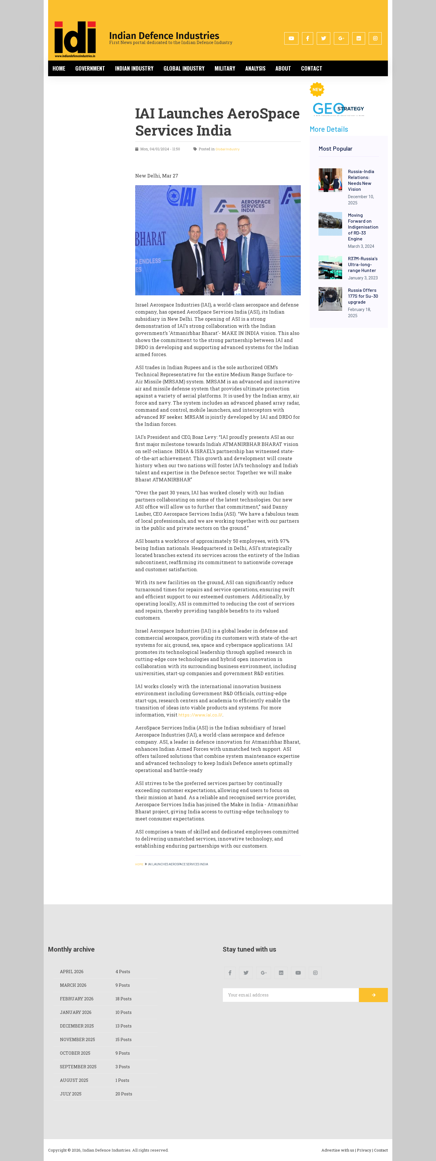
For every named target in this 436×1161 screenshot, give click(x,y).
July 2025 (70, 1094)
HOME (139, 864)
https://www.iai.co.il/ (200, 714)
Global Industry (184, 68)
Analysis (255, 68)
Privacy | (365, 1150)
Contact (311, 68)
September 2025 (78, 1066)
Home (59, 68)
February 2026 (77, 999)
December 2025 (77, 1026)
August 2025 (74, 1080)
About (283, 68)
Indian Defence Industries (164, 35)
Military (225, 68)
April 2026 (72, 971)
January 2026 (76, 1012)
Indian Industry (134, 68)
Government (90, 68)
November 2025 (77, 1039)
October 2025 (75, 1053)
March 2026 (73, 985)
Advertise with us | (338, 1150)
